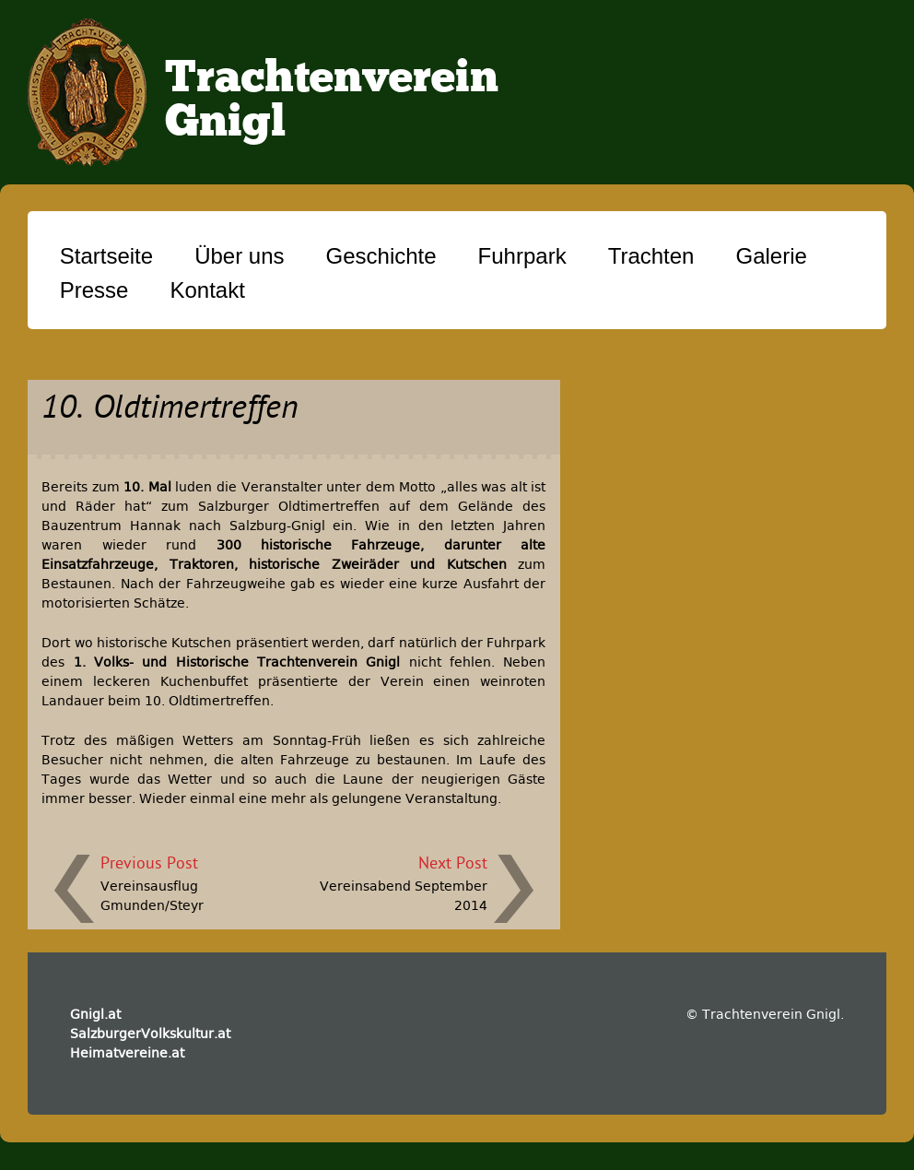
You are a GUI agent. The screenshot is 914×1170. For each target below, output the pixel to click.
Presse (94, 290)
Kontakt (207, 290)
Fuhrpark (522, 255)
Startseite (106, 255)
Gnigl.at (95, 1014)
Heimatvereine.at (127, 1053)
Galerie (770, 255)
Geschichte (381, 255)
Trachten (651, 255)
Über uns (239, 255)
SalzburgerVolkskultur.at (150, 1033)
